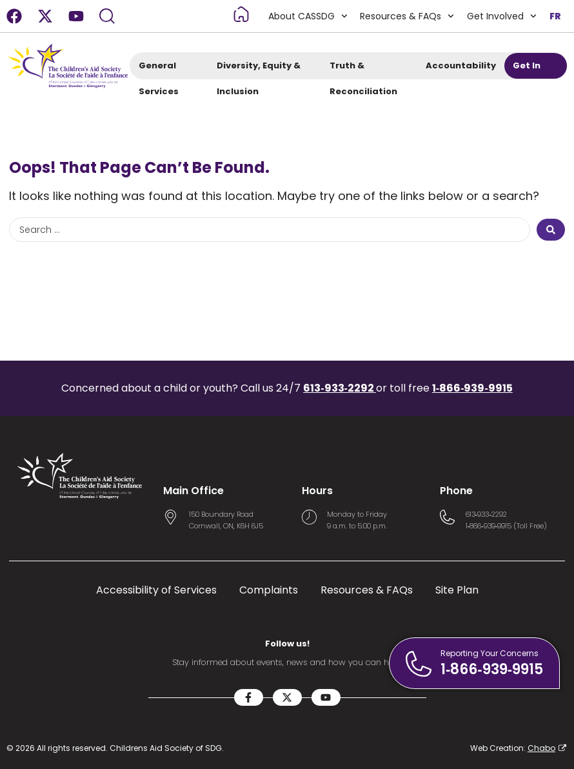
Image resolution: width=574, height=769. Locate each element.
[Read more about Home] (241, 14)
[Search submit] (551, 230)
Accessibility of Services (156, 590)
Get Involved (502, 16)
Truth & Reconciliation (369, 69)
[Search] (107, 16)
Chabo (541, 748)
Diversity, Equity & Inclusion (259, 69)
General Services (164, 69)
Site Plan (457, 590)
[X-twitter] (45, 16)
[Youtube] (76, 16)
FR (555, 16)
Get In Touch (532, 69)
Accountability (461, 69)
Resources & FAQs (407, 16)
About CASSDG (308, 16)
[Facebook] (14, 16)
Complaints (268, 590)
